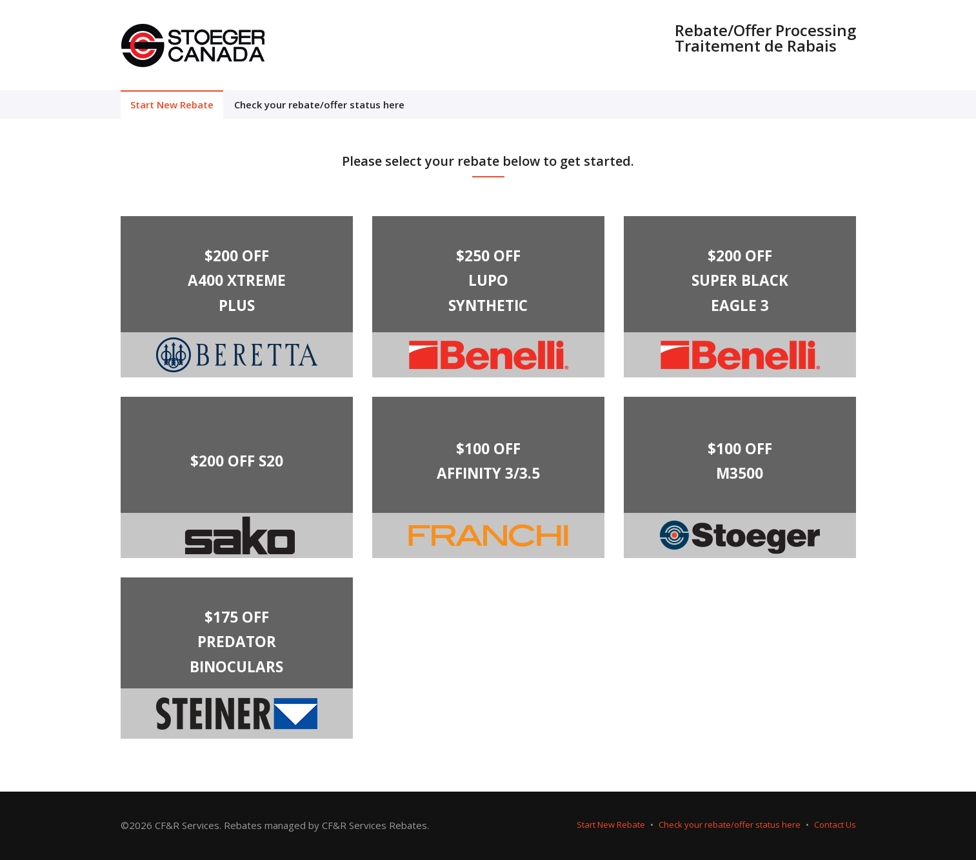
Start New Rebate (172, 104)
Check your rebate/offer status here (319, 104)
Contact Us (835, 824)
